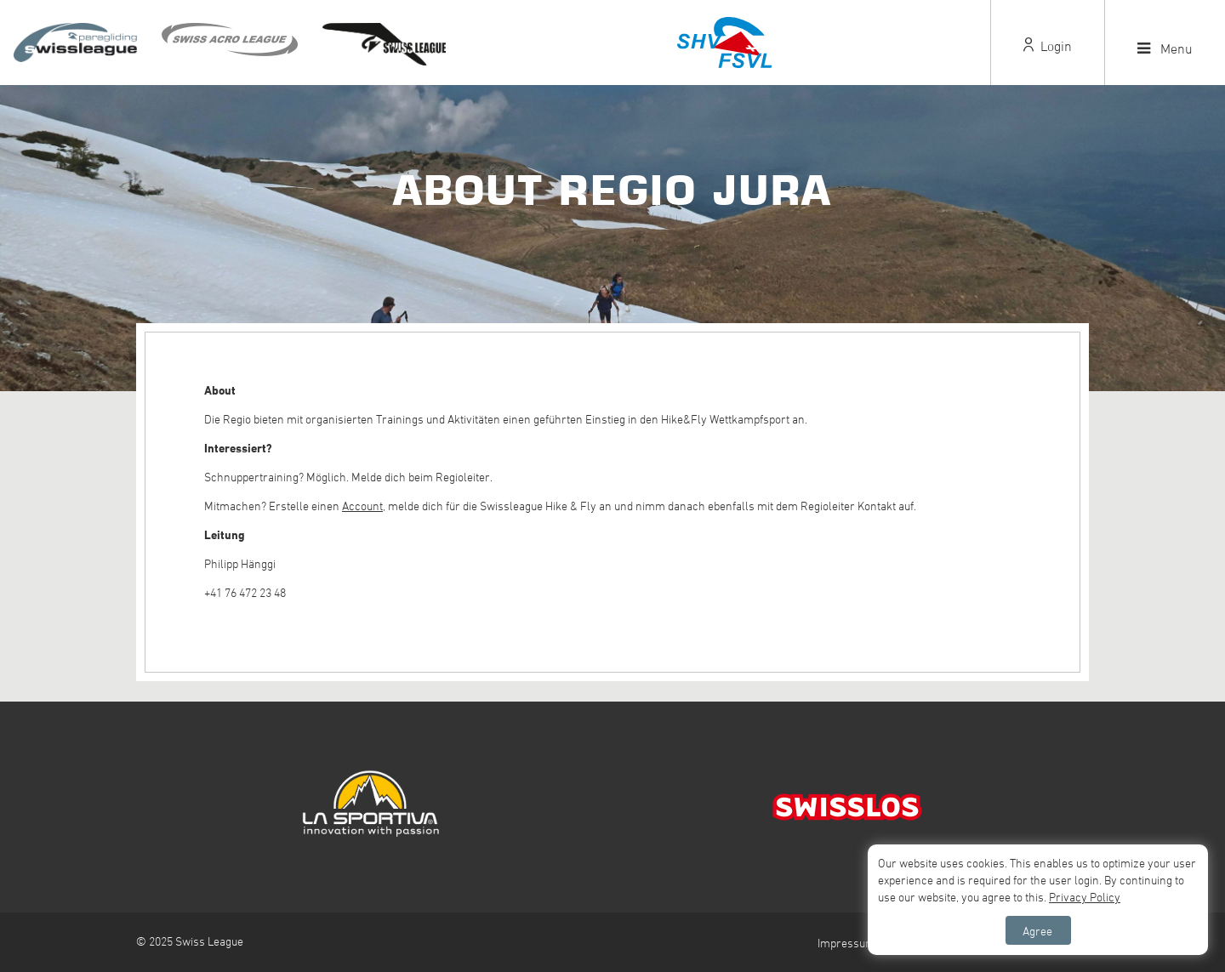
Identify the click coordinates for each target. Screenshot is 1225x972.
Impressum (846, 942)
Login (1047, 46)
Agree (1037, 931)
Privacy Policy (1084, 897)
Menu (1165, 48)
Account (362, 505)
